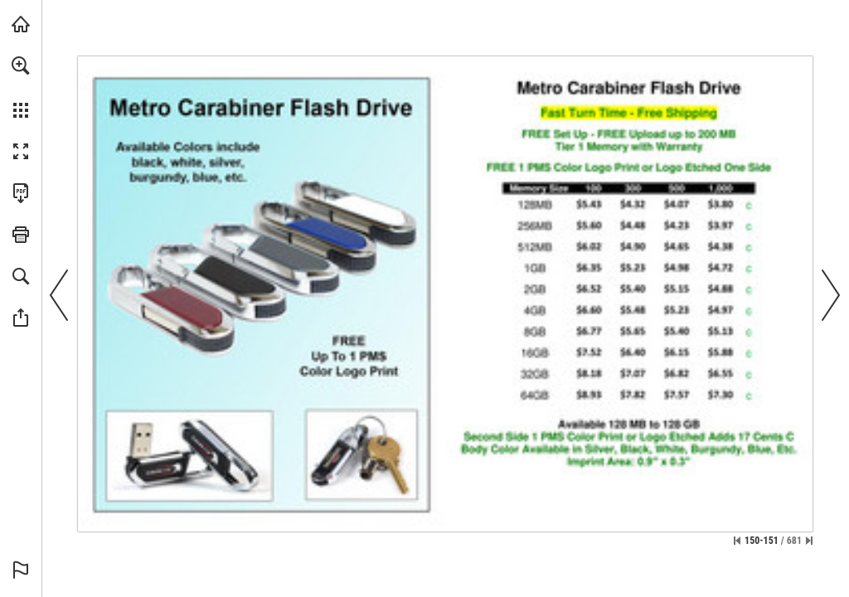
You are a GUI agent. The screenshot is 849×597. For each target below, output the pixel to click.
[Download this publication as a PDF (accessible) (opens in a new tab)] (20, 193)
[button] (20, 65)
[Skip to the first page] (737, 540)
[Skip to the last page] (809, 540)
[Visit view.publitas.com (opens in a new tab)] (20, 24)
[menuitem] (20, 87)
